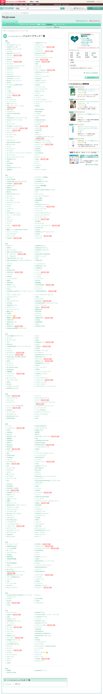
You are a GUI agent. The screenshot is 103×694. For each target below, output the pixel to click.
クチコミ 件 (85, 38)
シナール (9, 274)
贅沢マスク (10, 324)
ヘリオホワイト (11, 522)
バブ (36, 451)
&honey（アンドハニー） (14, 80)
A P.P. (37, 118)
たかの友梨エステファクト (15, 336)
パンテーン (38, 459)
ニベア (9, 408)
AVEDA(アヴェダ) (12, 47)
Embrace (38, 151)
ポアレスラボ (11, 536)
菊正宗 (9, 192)
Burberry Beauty (40, 442)
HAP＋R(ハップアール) (42, 436)
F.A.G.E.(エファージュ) (42, 140)
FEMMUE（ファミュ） (14, 492)
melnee (37, 581)
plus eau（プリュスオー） (15, 513)
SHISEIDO (10, 272)
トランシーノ (11, 373)
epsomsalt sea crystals (14, 142)
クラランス (10, 208)
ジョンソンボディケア (13, 294)
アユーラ (38, 68)
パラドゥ (9, 459)
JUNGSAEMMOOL (41, 291)
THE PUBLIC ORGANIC (42, 254)
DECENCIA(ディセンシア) (43, 355)
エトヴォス (10, 136)
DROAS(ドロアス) (12, 388)
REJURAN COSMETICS (42, 633)
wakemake (10, 109)
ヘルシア (38, 522)
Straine (37, 307)
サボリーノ (10, 245)
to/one (37, 365)
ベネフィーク (11, 526)
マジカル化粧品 (11, 548)
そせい (37, 324)
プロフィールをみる (92, 72)
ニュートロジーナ (40, 408)
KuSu (37, 202)
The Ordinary (39, 153)
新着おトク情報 (34, 1)
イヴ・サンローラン (41, 89)
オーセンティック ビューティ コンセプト (19, 153)
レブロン (9, 652)
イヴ (8, 89)
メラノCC (38, 577)
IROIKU (9, 97)
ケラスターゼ (39, 223)
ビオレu (37, 472)
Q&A (26, 4)
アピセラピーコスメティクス (15, 66)
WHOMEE (10, 486)
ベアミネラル (39, 524)
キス (36, 192)
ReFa (37, 637)
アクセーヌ (38, 49)
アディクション (40, 55)
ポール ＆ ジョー (40, 534)
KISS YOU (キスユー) (13, 194)
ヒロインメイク (40, 461)
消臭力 (9, 280)
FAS (8, 490)
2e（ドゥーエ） (11, 378)
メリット (9, 579)
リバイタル (10, 637)
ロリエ (9, 661)
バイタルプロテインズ (42, 447)
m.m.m (37, 563)
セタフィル (38, 315)
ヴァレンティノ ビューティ (43, 101)
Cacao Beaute (11, 179)
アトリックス (11, 57)
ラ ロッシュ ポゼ (40, 625)
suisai (37, 297)
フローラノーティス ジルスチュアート (47, 501)
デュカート (10, 363)
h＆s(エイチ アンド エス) (14, 120)
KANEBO (9, 183)
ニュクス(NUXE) (40, 410)
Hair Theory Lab (12, 520)
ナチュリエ (10, 400)
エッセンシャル (11, 134)
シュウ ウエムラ (12, 278)
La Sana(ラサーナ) (41, 616)
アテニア (9, 55)
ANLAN (37, 85)
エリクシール (39, 144)
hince (8, 463)
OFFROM (10, 163)
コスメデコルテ (11, 234)
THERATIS (10, 320)
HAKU (9, 430)
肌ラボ (37, 434)
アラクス (9, 70)
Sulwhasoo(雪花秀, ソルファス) (16, 328)
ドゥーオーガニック (41, 378)
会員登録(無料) (90, 1)
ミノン (9, 561)
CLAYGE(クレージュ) (13, 213)
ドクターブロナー (40, 384)
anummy (9, 59)
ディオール (10, 355)
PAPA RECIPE (39, 457)
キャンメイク (39, 194)
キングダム (10, 200)
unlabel (9, 87)
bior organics (39, 468)
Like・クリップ (59, 24)
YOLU (8, 605)
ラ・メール (10, 623)
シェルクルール (40, 264)
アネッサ (9, 61)
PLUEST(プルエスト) (41, 513)
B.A (8, 466)
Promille (37, 517)
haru (36, 438)
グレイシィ (10, 219)
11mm (9, 289)
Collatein (9, 238)
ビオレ (9, 472)
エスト (9, 130)
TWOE (37, 369)
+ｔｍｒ (37, 507)
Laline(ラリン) (11, 625)
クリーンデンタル (40, 208)
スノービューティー (13, 309)
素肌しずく (10, 311)
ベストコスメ (65, 4)
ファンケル (38, 492)
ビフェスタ (10, 476)
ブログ (21, 4)
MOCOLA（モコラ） (41, 585)
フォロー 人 (85, 43)
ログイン (99, 1)
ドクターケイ (39, 380)
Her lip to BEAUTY (41, 426)
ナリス (37, 400)
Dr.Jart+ (9, 384)
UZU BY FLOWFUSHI (13, 113)
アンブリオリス (40, 82)
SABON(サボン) (40, 245)
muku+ (9, 565)
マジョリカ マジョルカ (42, 548)
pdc (8, 480)
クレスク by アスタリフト (43, 213)
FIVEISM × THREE (12, 488)
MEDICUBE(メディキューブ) (15, 571)
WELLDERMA (39, 109)
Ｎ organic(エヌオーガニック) (44, 136)
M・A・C (10, 550)
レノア (37, 650)
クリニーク (38, 211)
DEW (8, 361)
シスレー (38, 270)
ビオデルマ (10, 470)
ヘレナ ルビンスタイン (14, 524)
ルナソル (9, 646)
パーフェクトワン (40, 455)
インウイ (38, 97)
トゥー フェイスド (41, 367)
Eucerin (9, 601)
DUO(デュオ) (39, 361)
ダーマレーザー (11, 340)
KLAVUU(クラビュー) (41, 204)
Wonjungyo (38, 111)
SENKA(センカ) (11, 322)
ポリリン (38, 536)
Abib (36, 64)
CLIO (8, 211)
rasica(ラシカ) (11, 619)
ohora (8, 165)
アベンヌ (38, 66)
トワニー (38, 376)
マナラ (37, 552)
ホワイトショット (40, 528)
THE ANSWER (39, 285)
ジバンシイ (38, 287)
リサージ (9, 633)
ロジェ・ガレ (39, 656)
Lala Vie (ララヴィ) (41, 623)
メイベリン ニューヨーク (14, 567)
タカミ (37, 336)
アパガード (10, 64)
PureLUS (9, 484)
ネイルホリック (11, 414)
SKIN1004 (38, 301)
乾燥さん (9, 187)
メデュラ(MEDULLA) (13, 577)
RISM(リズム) (11, 635)
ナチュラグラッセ (12, 398)
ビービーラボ (11, 468)
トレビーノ (10, 376)
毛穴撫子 (38, 221)
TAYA (37, 338)
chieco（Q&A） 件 (87, 42)
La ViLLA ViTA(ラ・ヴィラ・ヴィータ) (47, 614)
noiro (36, 418)
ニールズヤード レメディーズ (44, 406)
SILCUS (37, 280)
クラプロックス (40, 206)
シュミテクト (39, 278)
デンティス (10, 365)
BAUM (37, 449)
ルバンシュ (10, 648)
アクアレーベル (40, 47)
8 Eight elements (40, 120)
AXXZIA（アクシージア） (14, 49)
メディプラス (39, 575)
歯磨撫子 (9, 438)
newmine (9, 410)
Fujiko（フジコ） (12, 499)
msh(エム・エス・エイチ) (43, 142)
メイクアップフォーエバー (43, 565)
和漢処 (9, 670)
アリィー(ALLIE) (40, 70)
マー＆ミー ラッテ (12, 544)
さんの (88, 47)
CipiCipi (9, 276)
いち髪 (9, 91)
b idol (37, 463)
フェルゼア (10, 496)
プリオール (38, 509)
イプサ (9, 95)
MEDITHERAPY (40, 571)
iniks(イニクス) (39, 91)
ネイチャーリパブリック (42, 412)
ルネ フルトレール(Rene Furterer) (45, 646)
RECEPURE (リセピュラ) (43, 635)
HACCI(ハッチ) (11, 436)
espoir (37, 132)
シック (37, 272)
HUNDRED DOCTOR (41, 440)
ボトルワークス (11, 532)
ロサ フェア (10, 656)
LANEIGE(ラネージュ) (13, 621)
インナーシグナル (40, 99)
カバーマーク (39, 183)
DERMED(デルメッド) (42, 363)
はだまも (9, 434)
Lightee (9, 614)
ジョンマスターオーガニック (44, 294)
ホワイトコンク (11, 528)
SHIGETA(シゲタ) (40, 266)
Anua (36, 59)
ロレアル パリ (39, 661)
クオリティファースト (13, 202)
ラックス (38, 619)
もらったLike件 (87, 40)
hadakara (9, 432)
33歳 (78, 53)
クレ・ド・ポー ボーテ (14, 215)
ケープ (37, 219)
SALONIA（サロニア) (42, 250)
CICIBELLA (38, 268)
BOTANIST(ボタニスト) (42, 530)
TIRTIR (37, 348)
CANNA (37, 187)
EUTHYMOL (39, 598)
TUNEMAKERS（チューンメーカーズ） (19, 346)
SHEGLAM (38, 260)
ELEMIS (37, 148)
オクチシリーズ (40, 157)
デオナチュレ (11, 359)
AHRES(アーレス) (40, 43)
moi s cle (9, 585)
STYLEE (9, 303)
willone (37, 106)
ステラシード (11, 307)
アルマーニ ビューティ (42, 76)
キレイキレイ (11, 198)
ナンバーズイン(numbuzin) (15, 406)
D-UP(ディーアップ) (41, 350)
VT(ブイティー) (11, 503)
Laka (8, 616)
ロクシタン (38, 654)
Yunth (8, 603)
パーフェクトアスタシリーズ (44, 453)
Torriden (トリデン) (41, 373)
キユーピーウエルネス (42, 196)
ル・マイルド (39, 648)
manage (9, 554)
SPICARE (38, 311)
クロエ (9, 217)
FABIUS (37, 490)
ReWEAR (38, 629)
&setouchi (38, 78)
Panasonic (10, 457)
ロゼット (9, 658)
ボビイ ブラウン (40, 532)
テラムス (9, 350)
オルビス (38, 165)
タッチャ (9, 338)
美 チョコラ (10, 474)
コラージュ (38, 236)
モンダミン (38, 587)
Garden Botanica (12, 190)
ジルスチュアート (12, 297)
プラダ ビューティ (12, 509)
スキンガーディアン (13, 301)
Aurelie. (37, 167)
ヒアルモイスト (11, 461)
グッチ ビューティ (41, 217)
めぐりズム (10, 569)
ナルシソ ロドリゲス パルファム (45, 402)
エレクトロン (11, 148)
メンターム (38, 583)
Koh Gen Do (39, 227)
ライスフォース (11, 612)
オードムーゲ (11, 155)
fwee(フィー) (11, 494)
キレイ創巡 (38, 198)
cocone (37, 229)
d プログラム (11, 352)
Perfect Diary (11, 455)
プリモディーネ (40, 511)
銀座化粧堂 (38, 200)
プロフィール (24, 24)
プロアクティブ (40, 515)
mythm (37, 559)
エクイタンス (39, 122)
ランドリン (38, 627)
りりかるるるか (26, 36)
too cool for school (12, 367)
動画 (38, 24)
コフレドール (11, 236)
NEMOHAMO (11, 418)
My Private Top (95, 21)
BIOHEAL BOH (40, 445)
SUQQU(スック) (12, 305)
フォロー (49, 24)
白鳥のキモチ (39, 430)
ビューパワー (39, 478)
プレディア (10, 515)
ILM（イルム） (39, 95)
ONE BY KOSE (11, 672)
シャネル (38, 276)
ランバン (9, 629)
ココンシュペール (12, 232)
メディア (38, 569)
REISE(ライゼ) (39, 612)
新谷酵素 (38, 282)
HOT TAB (38, 526)
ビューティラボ (11, 478)
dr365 (8, 382)
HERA (37, 520)
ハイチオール (11, 428)
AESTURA (38, 130)
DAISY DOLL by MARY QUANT (16, 357)
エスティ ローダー (12, 128)
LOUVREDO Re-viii (13, 644)
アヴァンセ (38, 45)
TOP (2, 4)
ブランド (15, 4)
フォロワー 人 (85, 45)
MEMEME (10, 557)
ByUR (8, 449)
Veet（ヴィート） (12, 103)
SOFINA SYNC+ (40, 326)
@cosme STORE (40, 53)
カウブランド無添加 (41, 177)
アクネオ (9, 51)
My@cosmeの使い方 (82, 21)
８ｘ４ (9, 122)
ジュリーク (38, 289)
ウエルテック (11, 111)
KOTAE (37, 234)
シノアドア (38, 274)
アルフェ (38, 74)
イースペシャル (40, 87)
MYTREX (38, 544)
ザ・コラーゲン (11, 254)
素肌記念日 (38, 309)
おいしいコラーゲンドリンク (15, 157)
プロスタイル (11, 517)
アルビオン (10, 74)
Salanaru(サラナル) (41, 248)
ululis (8, 115)
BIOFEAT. (10, 447)
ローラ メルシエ (12, 654)
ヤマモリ (9, 598)
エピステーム (11, 140)
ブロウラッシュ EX (12, 507)
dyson (37, 340)
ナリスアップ (11, 402)
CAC (36, 258)
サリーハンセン (11, 250)
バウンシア (10, 451)
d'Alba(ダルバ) (39, 342)
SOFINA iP (10, 326)
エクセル (38, 124)
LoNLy (9, 663)
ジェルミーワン (11, 287)
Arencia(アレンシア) (13, 78)
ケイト (9, 223)
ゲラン (9, 225)
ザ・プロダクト (11, 256)
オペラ (37, 163)
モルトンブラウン (12, 587)
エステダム (38, 128)
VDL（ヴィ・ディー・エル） (15, 106)
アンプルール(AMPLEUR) (14, 85)
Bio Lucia (38, 470)
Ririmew (37, 640)
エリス (9, 146)
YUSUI (37, 601)
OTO (8, 161)
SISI (8, 268)
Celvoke (37, 320)
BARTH (9, 442)
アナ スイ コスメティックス (43, 57)
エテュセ (38, 134)
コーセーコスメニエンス (42, 225)
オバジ (37, 161)
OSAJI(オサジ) (11, 159)
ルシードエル (39, 644)
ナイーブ (38, 396)
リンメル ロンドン (41, 642)
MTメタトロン (11, 144)
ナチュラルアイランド (42, 398)
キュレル (9, 196)
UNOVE (37, 61)
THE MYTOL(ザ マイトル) (15, 258)
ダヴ (8, 342)
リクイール (10, 631)
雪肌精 (9, 318)
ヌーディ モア (11, 412)
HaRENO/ (10, 440)
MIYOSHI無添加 (12, 563)
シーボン (9, 264)
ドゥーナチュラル (12, 380)
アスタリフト (39, 51)
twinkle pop (10, 369)
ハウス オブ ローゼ (41, 428)
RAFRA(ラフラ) (40, 621)
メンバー (49, 27)
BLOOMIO (38, 505)
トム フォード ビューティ (43, 371)
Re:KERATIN (39, 631)
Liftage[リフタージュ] (13, 640)
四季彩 (9, 266)
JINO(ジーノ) (11, 285)
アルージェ (10, 72)
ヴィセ (37, 103)
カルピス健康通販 (40, 185)
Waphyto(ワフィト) (41, 670)
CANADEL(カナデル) (41, 181)
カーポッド (10, 177)
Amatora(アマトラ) (12, 68)
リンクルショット (12, 642)
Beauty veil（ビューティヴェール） (46, 476)
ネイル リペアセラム (41, 414)
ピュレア (38, 484)
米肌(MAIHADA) (12, 546)
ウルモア (38, 113)
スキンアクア (39, 299)
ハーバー (9, 426)
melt (8, 581)
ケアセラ (9, 221)
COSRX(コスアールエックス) (44, 232)
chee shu (9, 344)
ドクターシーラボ (40, 382)
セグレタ (38, 313)
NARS (9, 396)
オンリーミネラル (40, 169)
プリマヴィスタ (11, 511)
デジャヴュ (38, 359)
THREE (9, 313)
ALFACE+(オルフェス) (13, 167)
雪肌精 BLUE (39, 318)
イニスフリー (11, 93)
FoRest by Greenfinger (42, 496)
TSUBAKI (38, 346)
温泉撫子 (9, 169)
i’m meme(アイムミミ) (13, 45)
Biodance (9, 445)
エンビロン (10, 151)
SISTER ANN (11, 270)
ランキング (8, 4)
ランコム (9, 627)
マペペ (37, 554)
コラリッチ (38, 238)
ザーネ (37, 252)
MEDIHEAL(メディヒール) (15, 575)
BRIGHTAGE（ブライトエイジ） (17, 505)
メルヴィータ (39, 579)
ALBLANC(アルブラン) (14, 76)
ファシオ (38, 488)
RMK (8, 43)
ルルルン (9, 650)
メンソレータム (11, 583)
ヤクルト (38, 595)
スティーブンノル (40, 305)
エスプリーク (11, 132)
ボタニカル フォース (13, 530)
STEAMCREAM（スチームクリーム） (47, 303)
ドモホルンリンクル (13, 386)
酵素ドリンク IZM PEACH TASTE (17, 229)
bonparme (10, 534)
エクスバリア (11, 124)
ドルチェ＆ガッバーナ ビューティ (45, 386)
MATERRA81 (39, 550)
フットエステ (39, 499)
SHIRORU (10, 282)
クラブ (9, 206)
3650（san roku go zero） (15, 252)
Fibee (37, 486)
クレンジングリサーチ (42, 215)
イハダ (37, 93)
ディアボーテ (39, 352)
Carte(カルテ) (11, 185)
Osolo (37, 159)
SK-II (36, 126)
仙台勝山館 (38, 322)
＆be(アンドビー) (40, 80)
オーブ (37, 155)
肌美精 (37, 432)
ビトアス (38, 474)
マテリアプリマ (11, 552)
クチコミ (33, 24)
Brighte (37, 503)
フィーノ (38, 494)
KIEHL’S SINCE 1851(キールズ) (45, 190)
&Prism (9, 82)
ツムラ (9, 348)
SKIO (8, 299)
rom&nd (37, 658)
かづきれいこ (39, 179)
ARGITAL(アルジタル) (42, 72)
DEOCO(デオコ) (40, 357)
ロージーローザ (40, 652)
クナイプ (9, 204)
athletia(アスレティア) (13, 53)
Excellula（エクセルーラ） (15, 126)
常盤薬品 (9, 371)
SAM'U (9, 248)
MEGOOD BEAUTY (41, 567)
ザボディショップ (40, 256)
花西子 (9, 501)
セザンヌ (9, 315)
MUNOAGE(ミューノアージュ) (44, 561)
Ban (8, 453)
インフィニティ (11, 101)
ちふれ (37, 344)
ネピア (37, 416)
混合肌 (94, 53)
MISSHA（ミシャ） (41, 557)
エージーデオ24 (40, 115)
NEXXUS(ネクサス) (13, 416)
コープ (9, 227)
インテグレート (11, 99)
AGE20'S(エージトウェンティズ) (17, 118)
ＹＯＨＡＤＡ (39, 603)
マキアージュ (39, 546)
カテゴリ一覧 (57, 4)
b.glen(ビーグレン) (41, 466)
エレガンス (38, 146)
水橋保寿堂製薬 (11, 559)
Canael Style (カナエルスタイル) (17, 181)
